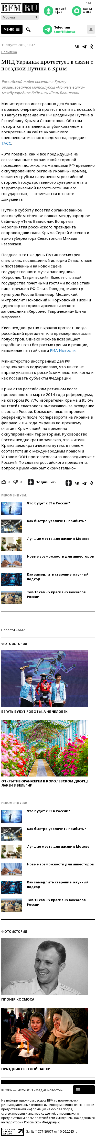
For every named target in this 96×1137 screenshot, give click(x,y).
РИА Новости (63, 350)
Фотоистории (14, 644)
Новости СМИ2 (13, 629)
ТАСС (6, 143)
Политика (9, 52)
